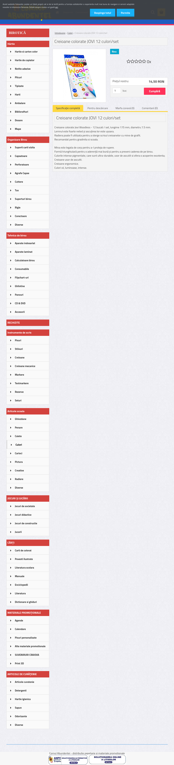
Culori (70, 33)
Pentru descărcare (97, 108)
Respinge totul (102, 13)
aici (56, 7)
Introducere (60, 33)
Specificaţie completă (68, 108)
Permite (125, 13)
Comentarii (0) (150, 108)
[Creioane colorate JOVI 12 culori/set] (79, 50)
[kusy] (116, 91)
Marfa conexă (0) (124, 108)
